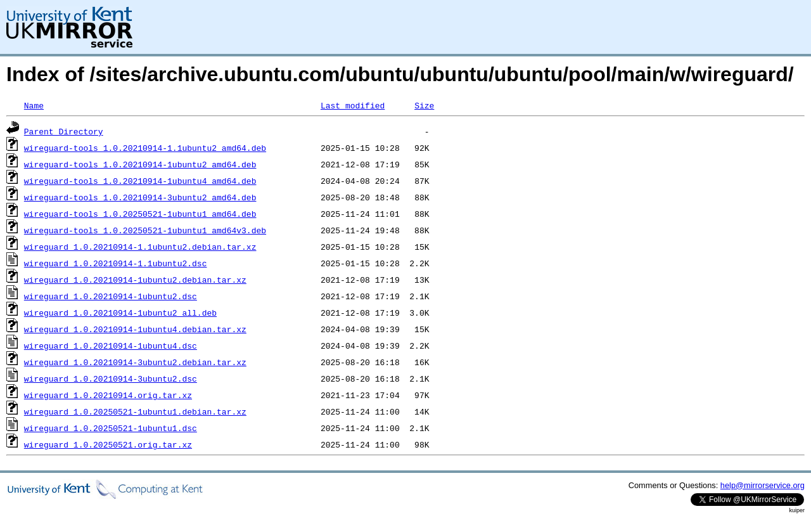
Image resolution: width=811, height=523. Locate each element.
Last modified (353, 105)
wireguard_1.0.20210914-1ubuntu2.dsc (110, 296)
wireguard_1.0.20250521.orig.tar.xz (108, 444)
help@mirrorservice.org (762, 485)
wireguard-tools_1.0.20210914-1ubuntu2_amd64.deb (140, 164)
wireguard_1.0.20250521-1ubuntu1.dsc (110, 428)
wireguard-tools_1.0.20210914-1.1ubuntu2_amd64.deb (145, 147)
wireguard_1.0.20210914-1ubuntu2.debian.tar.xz (135, 279)
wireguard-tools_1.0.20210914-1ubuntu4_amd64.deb (140, 180)
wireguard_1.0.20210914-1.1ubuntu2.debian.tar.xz (140, 246)
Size (424, 105)
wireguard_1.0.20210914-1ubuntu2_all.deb (120, 312)
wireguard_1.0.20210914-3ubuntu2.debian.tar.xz (135, 362)
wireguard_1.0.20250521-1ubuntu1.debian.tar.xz (135, 411)
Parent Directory (63, 131)
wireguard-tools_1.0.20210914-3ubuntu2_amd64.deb (140, 197)
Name (34, 105)
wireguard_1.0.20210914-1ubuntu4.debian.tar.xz (135, 329)
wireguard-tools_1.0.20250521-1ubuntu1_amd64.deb (140, 213)
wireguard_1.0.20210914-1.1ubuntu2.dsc (115, 263)
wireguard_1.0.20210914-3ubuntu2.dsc (110, 378)
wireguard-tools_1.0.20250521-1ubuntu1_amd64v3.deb (145, 230)
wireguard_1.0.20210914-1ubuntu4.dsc (110, 345)
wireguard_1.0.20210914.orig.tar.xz (108, 395)
